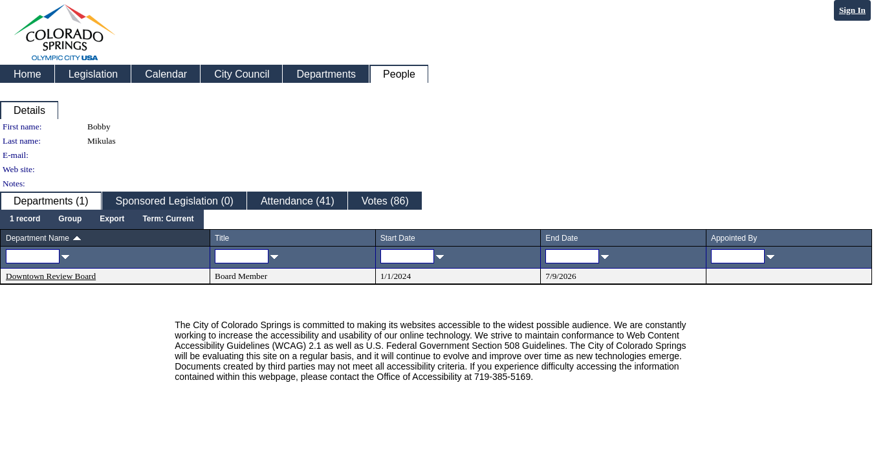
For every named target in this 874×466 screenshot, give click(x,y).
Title (222, 238)
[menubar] (102, 219)
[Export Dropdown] (112, 219)
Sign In (852, 10)
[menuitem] (25, 219)
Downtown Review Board (51, 276)
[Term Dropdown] (168, 219)
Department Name (37, 238)
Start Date (397, 238)
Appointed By (734, 238)
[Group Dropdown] (69, 219)
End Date (561, 238)
